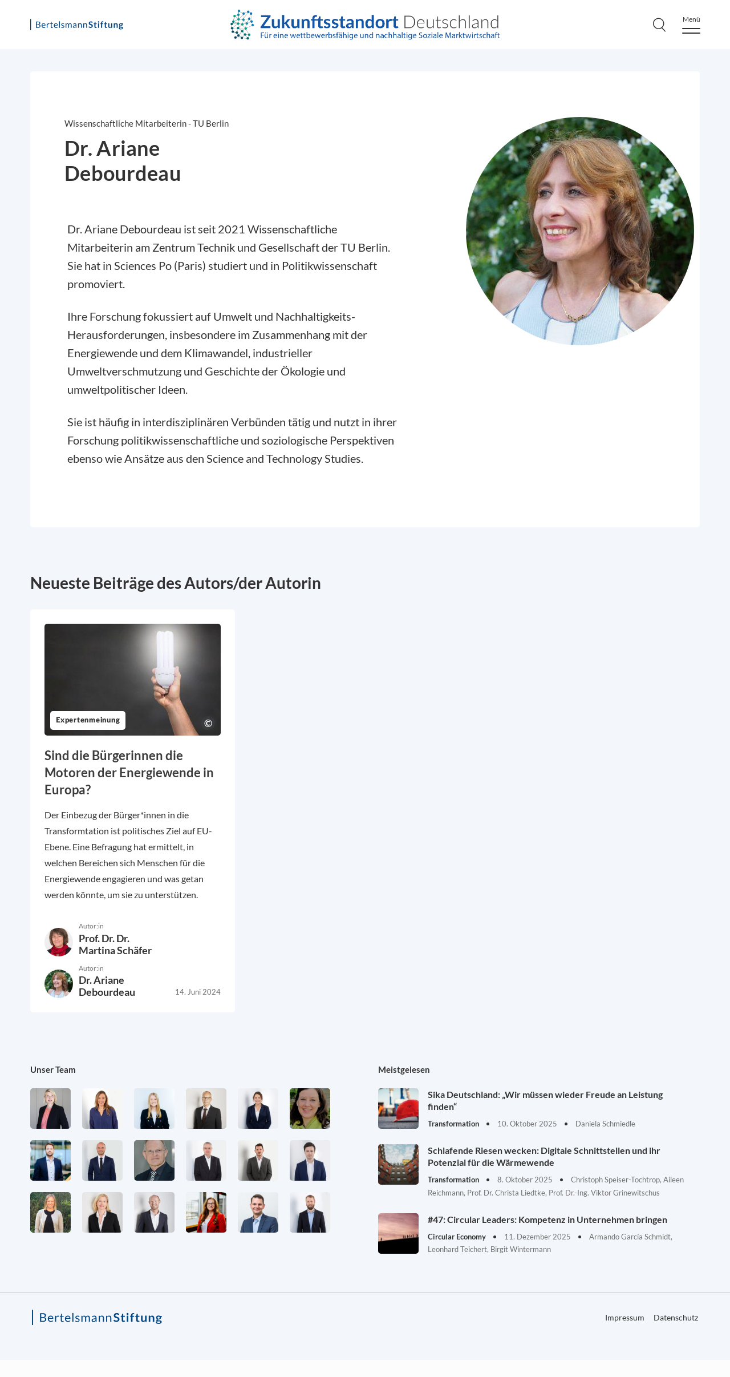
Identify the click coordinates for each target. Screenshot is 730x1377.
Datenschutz (676, 1317)
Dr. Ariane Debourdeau (107, 986)
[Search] (659, 24)
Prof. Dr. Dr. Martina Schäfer (115, 944)
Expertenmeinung (88, 720)
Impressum (624, 1317)
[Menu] (691, 25)
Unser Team (53, 1069)
